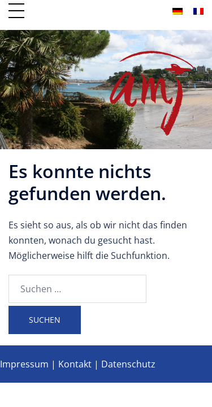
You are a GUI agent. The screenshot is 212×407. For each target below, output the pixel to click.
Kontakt (75, 364)
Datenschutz (128, 364)
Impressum (24, 364)
